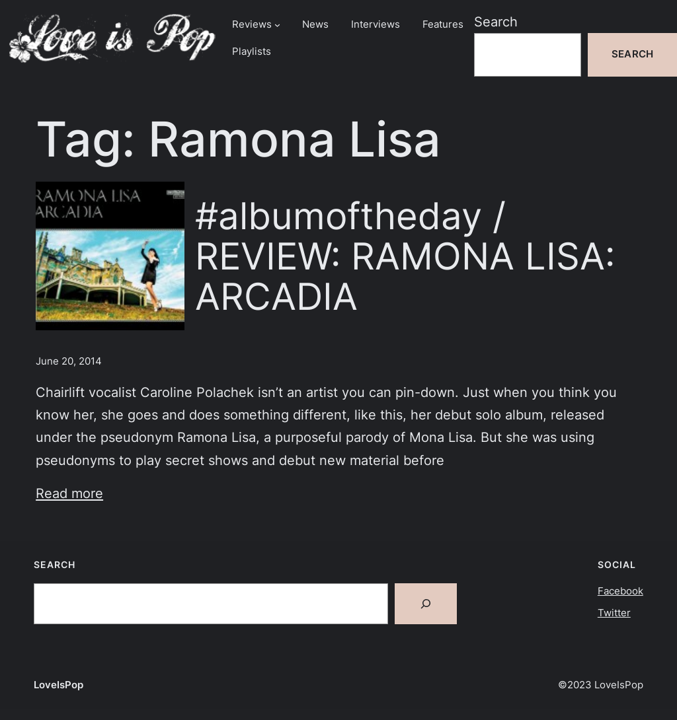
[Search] (426, 603)
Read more (69, 493)
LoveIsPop (58, 685)
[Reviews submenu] (277, 25)
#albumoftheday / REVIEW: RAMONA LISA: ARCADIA (405, 256)
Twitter (614, 613)
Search (496, 21)
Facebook (620, 591)
